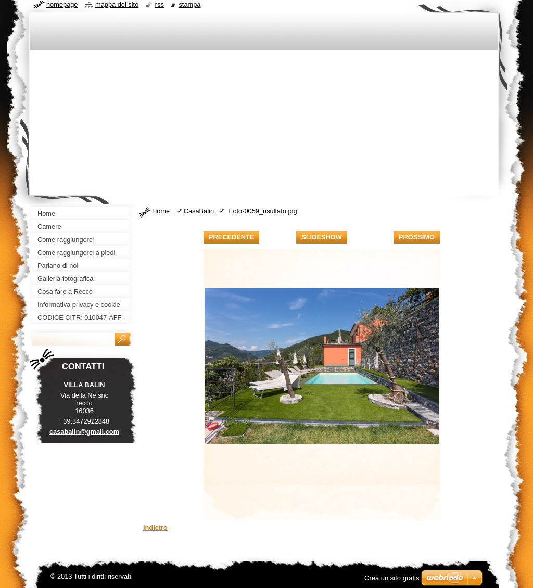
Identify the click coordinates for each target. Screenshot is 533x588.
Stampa (189, 4)
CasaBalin (199, 211)
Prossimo (417, 237)
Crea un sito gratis (392, 578)
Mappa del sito (116, 4)
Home (162, 211)
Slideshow (321, 237)
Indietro (155, 527)
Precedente (231, 237)
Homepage (62, 4)
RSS (159, 4)
